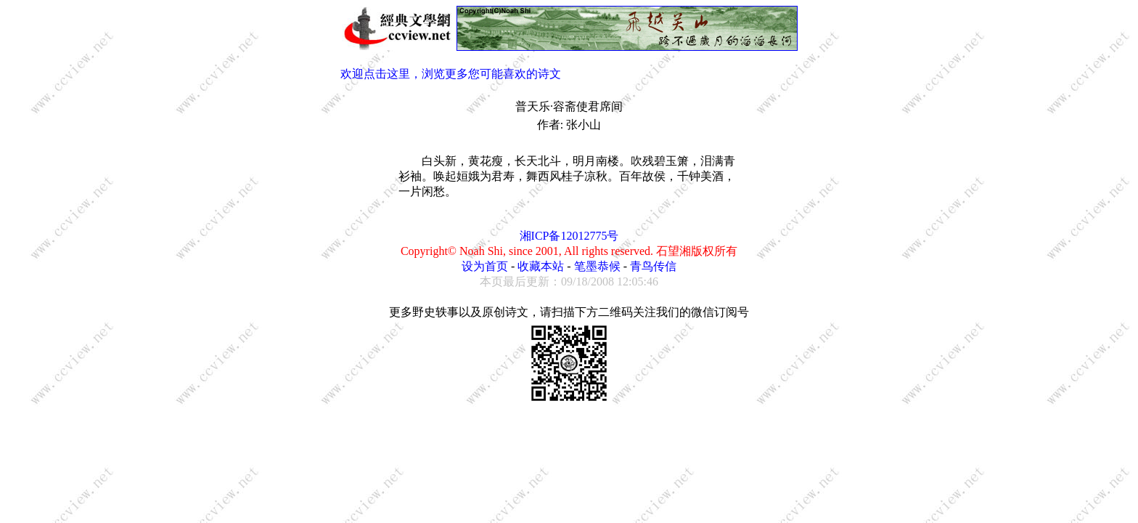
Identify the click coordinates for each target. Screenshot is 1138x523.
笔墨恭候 (597, 266)
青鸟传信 (653, 266)
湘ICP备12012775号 (569, 236)
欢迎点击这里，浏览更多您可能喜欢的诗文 (450, 74)
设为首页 (485, 266)
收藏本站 (540, 266)
